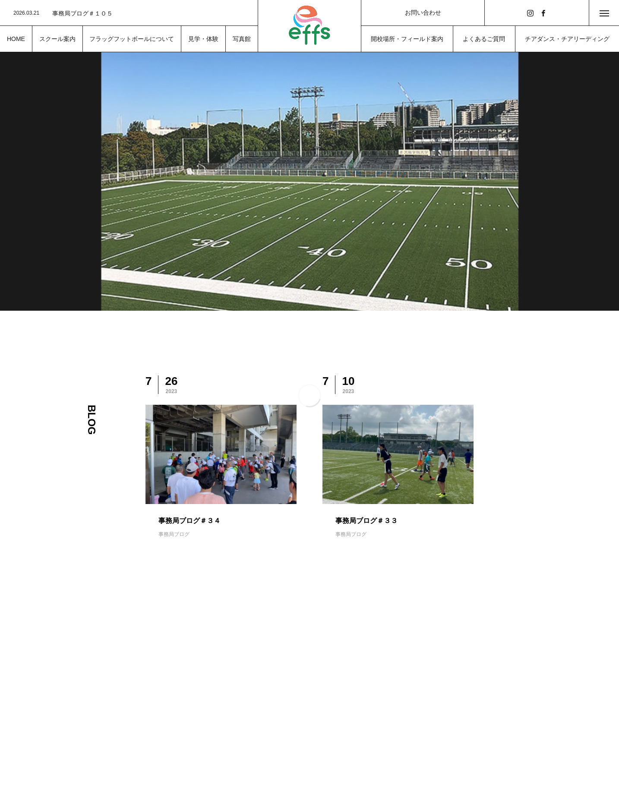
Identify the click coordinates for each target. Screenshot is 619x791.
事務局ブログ (173, 534)
